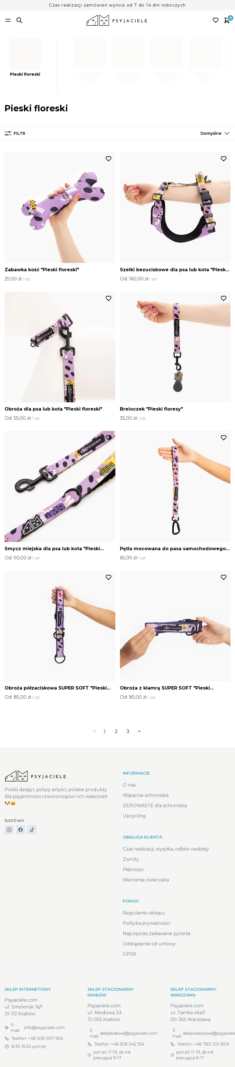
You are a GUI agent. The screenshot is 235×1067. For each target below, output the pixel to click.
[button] (213, 133)
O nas (129, 785)
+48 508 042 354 (127, 1044)
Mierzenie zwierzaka (146, 880)
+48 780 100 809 (211, 1044)
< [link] (94, 731)
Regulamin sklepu (144, 913)
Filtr (15, 133)
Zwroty (131, 859)
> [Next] (139, 731)
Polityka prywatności (146, 923)
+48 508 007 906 (45, 1038)
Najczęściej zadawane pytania (156, 933)
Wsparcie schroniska (146, 795)
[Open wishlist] (215, 20)
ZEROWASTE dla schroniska (155, 805)
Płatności (133, 869)
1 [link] (105, 731)
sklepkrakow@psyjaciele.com (129, 1033)
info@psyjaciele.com (44, 1027)
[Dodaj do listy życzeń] (108, 158)
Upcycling (134, 816)
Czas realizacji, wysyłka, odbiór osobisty (166, 849)
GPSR (129, 954)
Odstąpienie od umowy (149, 944)
